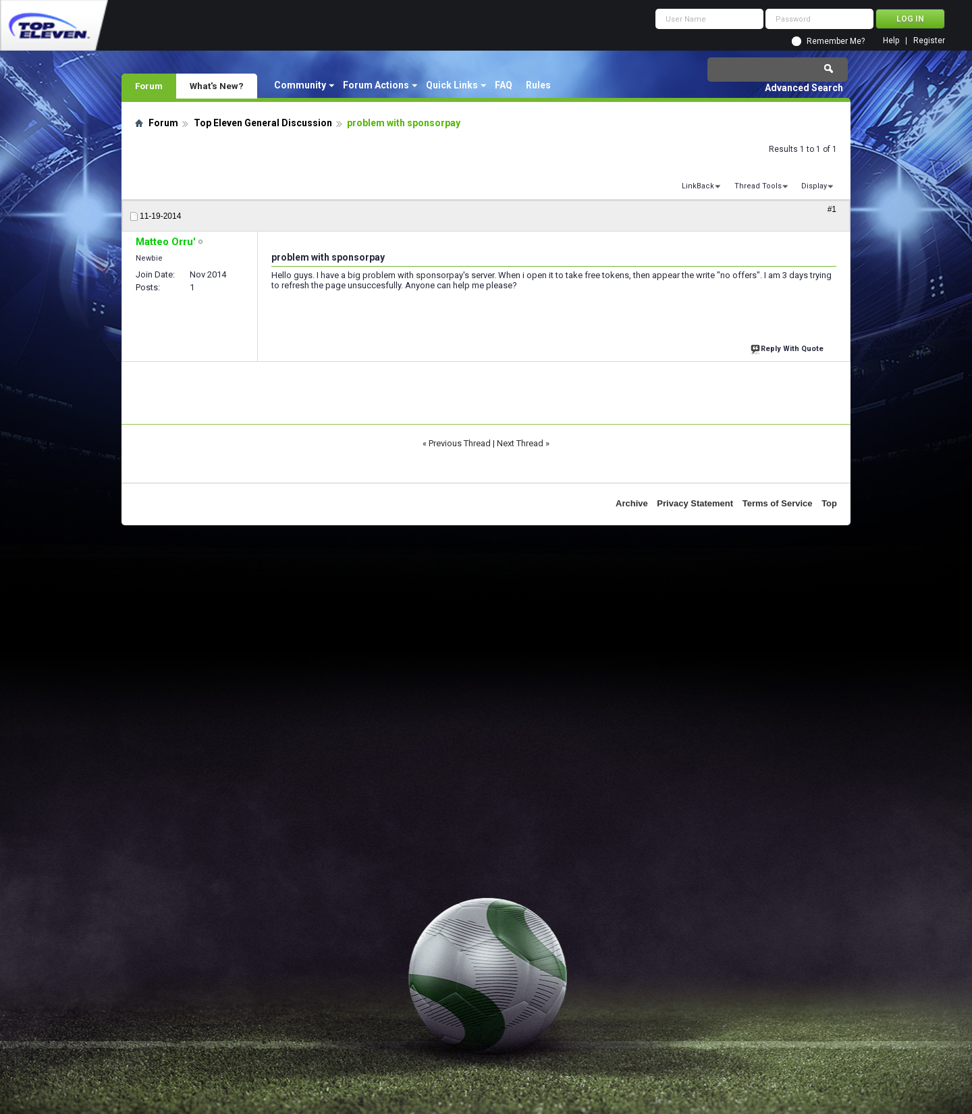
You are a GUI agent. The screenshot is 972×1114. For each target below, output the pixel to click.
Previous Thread (460, 443)
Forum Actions (376, 85)
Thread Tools (758, 186)
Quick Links (452, 85)
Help (891, 41)
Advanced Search (804, 87)
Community (300, 85)
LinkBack (698, 186)
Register (929, 41)
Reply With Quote (788, 347)
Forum (149, 85)
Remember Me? (836, 41)
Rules (538, 85)
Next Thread (520, 443)
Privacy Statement (695, 503)
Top (829, 503)
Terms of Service (777, 503)
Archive (632, 503)
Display (814, 186)
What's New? (217, 85)
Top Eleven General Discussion (263, 122)
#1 (832, 209)
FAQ (503, 85)
